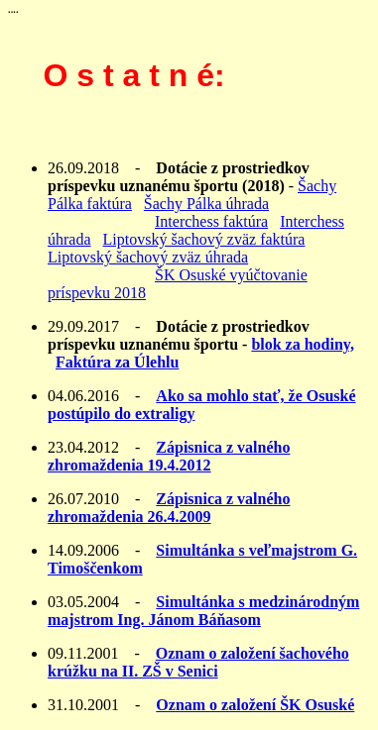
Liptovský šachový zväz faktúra (204, 239)
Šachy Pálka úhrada (206, 203)
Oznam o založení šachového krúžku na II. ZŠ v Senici (198, 662)
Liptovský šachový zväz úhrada (148, 257)
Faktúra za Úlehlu (117, 362)
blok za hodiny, (302, 344)
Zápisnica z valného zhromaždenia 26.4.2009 (169, 507)
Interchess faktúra (211, 221)
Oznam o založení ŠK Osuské (255, 704)
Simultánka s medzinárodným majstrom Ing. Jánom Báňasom (203, 610)
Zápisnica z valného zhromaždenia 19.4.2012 (169, 456)
